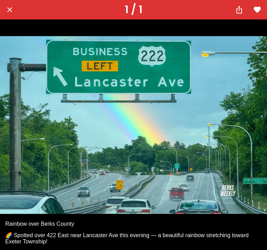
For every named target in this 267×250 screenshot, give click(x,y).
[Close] (10, 10)
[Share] (239, 9)
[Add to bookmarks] (257, 9)
